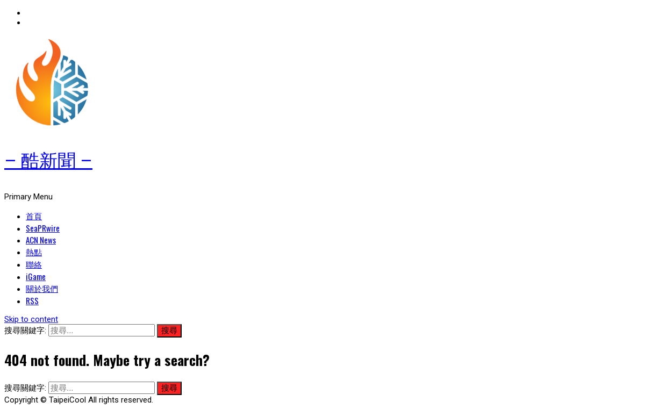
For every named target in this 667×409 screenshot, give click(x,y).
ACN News (41, 240)
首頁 (34, 215)
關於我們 (42, 288)
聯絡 (34, 264)
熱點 (34, 251)
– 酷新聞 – (48, 160)
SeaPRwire (43, 228)
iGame (36, 276)
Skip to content (31, 319)
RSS (32, 300)
